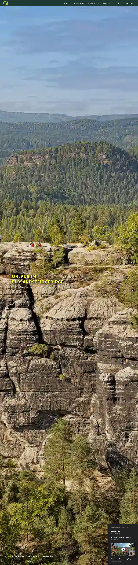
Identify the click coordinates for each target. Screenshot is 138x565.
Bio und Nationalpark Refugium (121, 537)
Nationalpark (115, 531)
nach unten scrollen (4, 281)
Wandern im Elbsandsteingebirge (121, 559)
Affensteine (32, 556)
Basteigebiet (48, 556)
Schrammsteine (18, 556)
